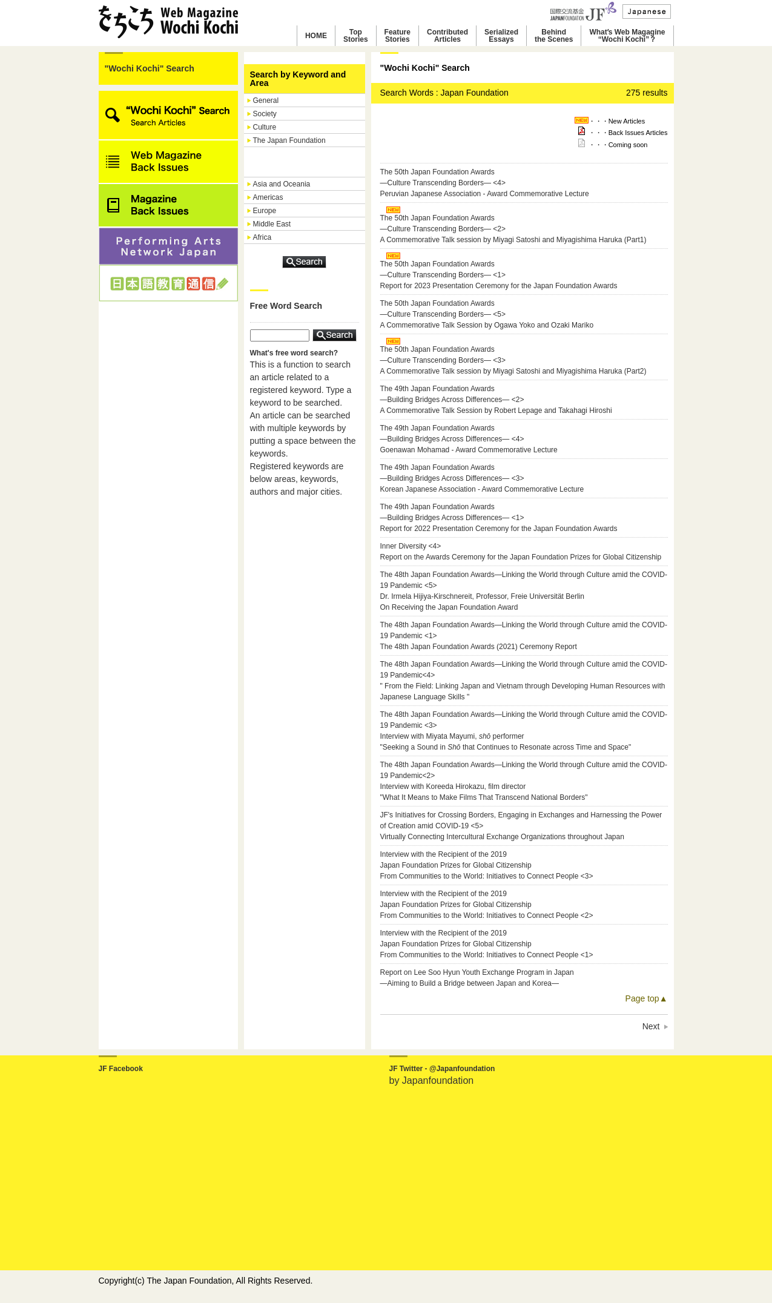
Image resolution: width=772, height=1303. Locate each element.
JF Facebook (121, 1068)
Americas (268, 197)
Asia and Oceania (282, 184)
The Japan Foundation (289, 140)
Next (651, 1026)
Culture (265, 127)
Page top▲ (646, 998)
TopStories (355, 36)
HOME (316, 35)
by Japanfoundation (431, 1080)
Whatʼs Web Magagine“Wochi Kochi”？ (627, 36)
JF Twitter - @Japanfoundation (442, 1068)
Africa (262, 237)
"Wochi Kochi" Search (149, 68)
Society (265, 114)
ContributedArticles (447, 36)
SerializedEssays (501, 36)
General (266, 100)
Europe (265, 210)
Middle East (272, 224)
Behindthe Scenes (554, 36)
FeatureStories (397, 36)
